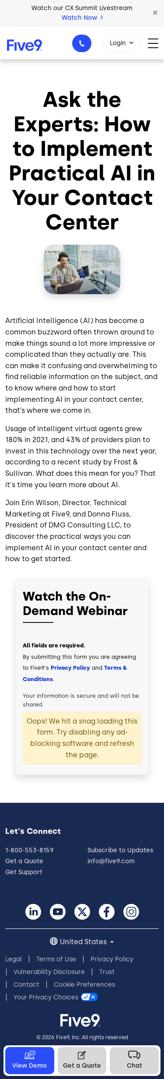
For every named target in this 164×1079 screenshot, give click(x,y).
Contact (26, 984)
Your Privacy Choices (46, 997)
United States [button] (84, 942)
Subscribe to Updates (120, 850)
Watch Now (82, 17)
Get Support (23, 872)
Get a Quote (24, 861)
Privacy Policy (70, 667)
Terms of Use (56, 959)
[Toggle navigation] (156, 43)
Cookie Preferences (84, 984)
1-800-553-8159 (83, 46)
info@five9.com (111, 861)
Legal (13, 959)
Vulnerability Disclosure (49, 972)
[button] (155, 13)
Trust (107, 972)
